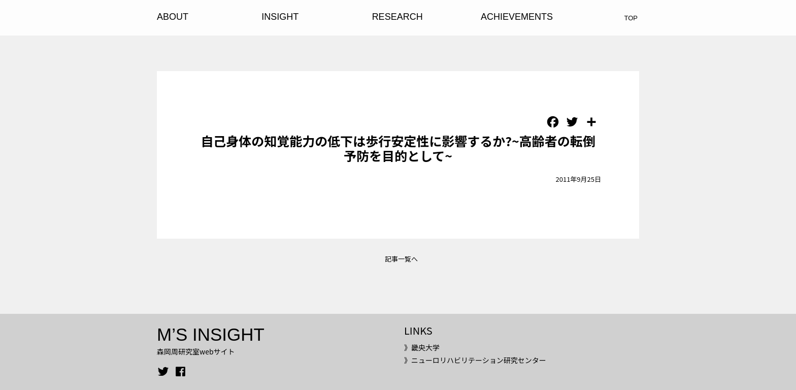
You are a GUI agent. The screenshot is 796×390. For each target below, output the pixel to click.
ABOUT (172, 17)
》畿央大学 (422, 347)
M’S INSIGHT (210, 334)
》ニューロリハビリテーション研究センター (475, 360)
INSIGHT (279, 17)
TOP (631, 18)
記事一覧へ (401, 259)
